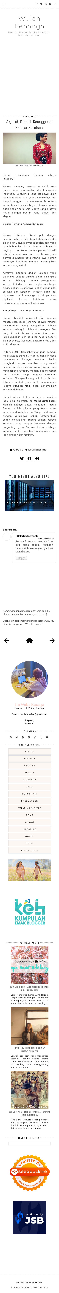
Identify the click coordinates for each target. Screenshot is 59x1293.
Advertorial (32, 449)
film (30, 787)
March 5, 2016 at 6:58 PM (46, 538)
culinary (29, 779)
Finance (29, 758)
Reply (21, 558)
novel (29, 836)
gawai (29, 822)
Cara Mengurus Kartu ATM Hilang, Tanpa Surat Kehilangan (29, 988)
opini (29, 843)
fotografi (29, 794)
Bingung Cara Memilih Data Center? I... (29, 502)
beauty (30, 772)
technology (29, 850)
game (29, 815)
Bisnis (29, 751)
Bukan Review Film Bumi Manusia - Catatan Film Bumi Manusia (29, 1113)
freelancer (29, 801)
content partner (41, 449)
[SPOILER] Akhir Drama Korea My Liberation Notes (29, 1049)
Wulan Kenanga (29, 22)
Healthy (30, 765)
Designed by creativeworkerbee (29, 1287)
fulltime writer (29, 808)
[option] (29, 495)
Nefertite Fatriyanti (27, 536)
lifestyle (29, 829)
